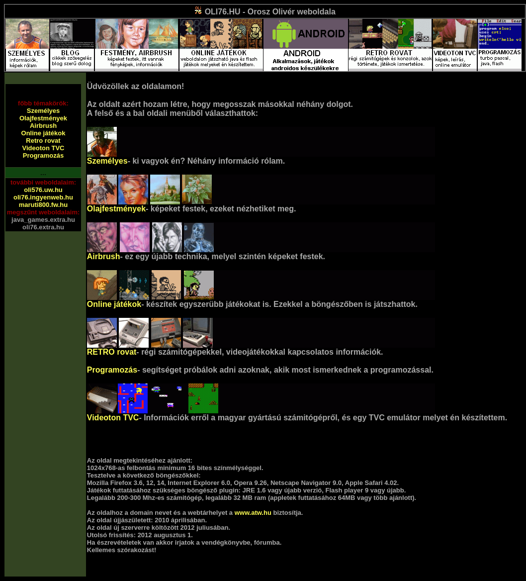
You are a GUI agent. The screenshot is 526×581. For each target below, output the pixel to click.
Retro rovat (43, 140)
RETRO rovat (112, 352)
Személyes (43, 110)
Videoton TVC (43, 148)
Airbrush (43, 125)
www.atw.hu (253, 512)
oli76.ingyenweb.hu (43, 197)
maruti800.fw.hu (43, 204)
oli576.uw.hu (43, 190)
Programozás (43, 155)
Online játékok (43, 133)
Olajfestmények (43, 118)
